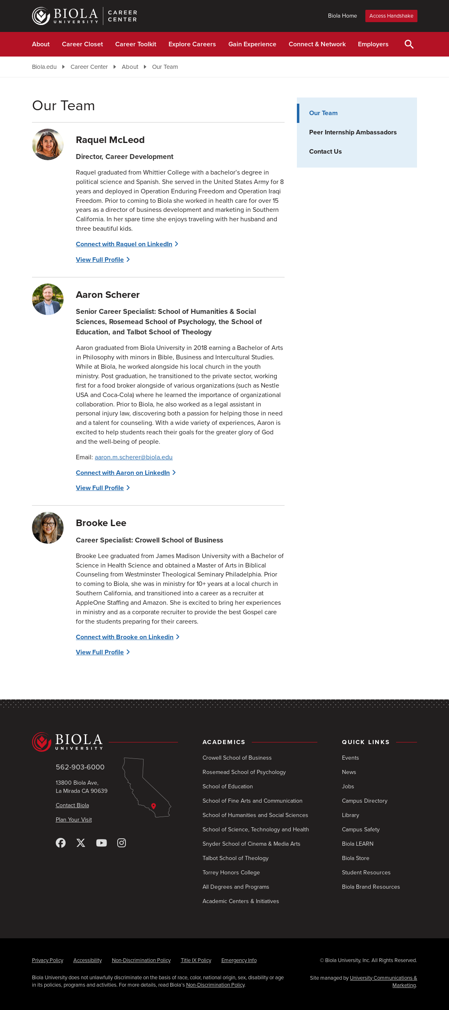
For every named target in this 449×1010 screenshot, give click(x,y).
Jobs (348, 786)
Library (350, 815)
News (349, 772)
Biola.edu (44, 66)
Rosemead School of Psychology (244, 772)
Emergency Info (239, 960)
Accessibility (87, 960)
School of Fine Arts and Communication (253, 800)
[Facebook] (61, 843)
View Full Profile (100, 260)
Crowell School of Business (237, 757)
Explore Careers (192, 44)
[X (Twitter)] (81, 843)
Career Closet (82, 44)
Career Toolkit (135, 44)
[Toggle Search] (409, 44)
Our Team (165, 66)
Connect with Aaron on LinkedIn (123, 473)
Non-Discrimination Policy (141, 960)
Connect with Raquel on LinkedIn (124, 244)
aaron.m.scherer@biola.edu (134, 457)
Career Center (89, 66)
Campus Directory (364, 800)
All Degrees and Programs (236, 886)
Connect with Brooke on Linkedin (124, 637)
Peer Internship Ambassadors (353, 132)
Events (350, 757)
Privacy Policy (47, 960)
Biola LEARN (358, 843)
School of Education (228, 786)
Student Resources (366, 872)
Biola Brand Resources (371, 886)
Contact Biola (72, 805)
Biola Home (342, 15)
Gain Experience (252, 44)
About (41, 44)
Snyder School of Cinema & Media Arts (252, 843)
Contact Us (325, 152)
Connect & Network (317, 44)
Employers (373, 44)
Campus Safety (361, 829)
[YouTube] (101, 843)
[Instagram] (121, 843)
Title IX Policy (196, 960)
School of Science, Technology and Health (256, 829)
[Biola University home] (105, 742)
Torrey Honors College (231, 872)
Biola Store (355, 858)
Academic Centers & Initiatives (241, 901)
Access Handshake (391, 16)
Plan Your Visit (74, 819)
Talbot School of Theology (236, 858)
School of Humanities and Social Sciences (255, 815)
